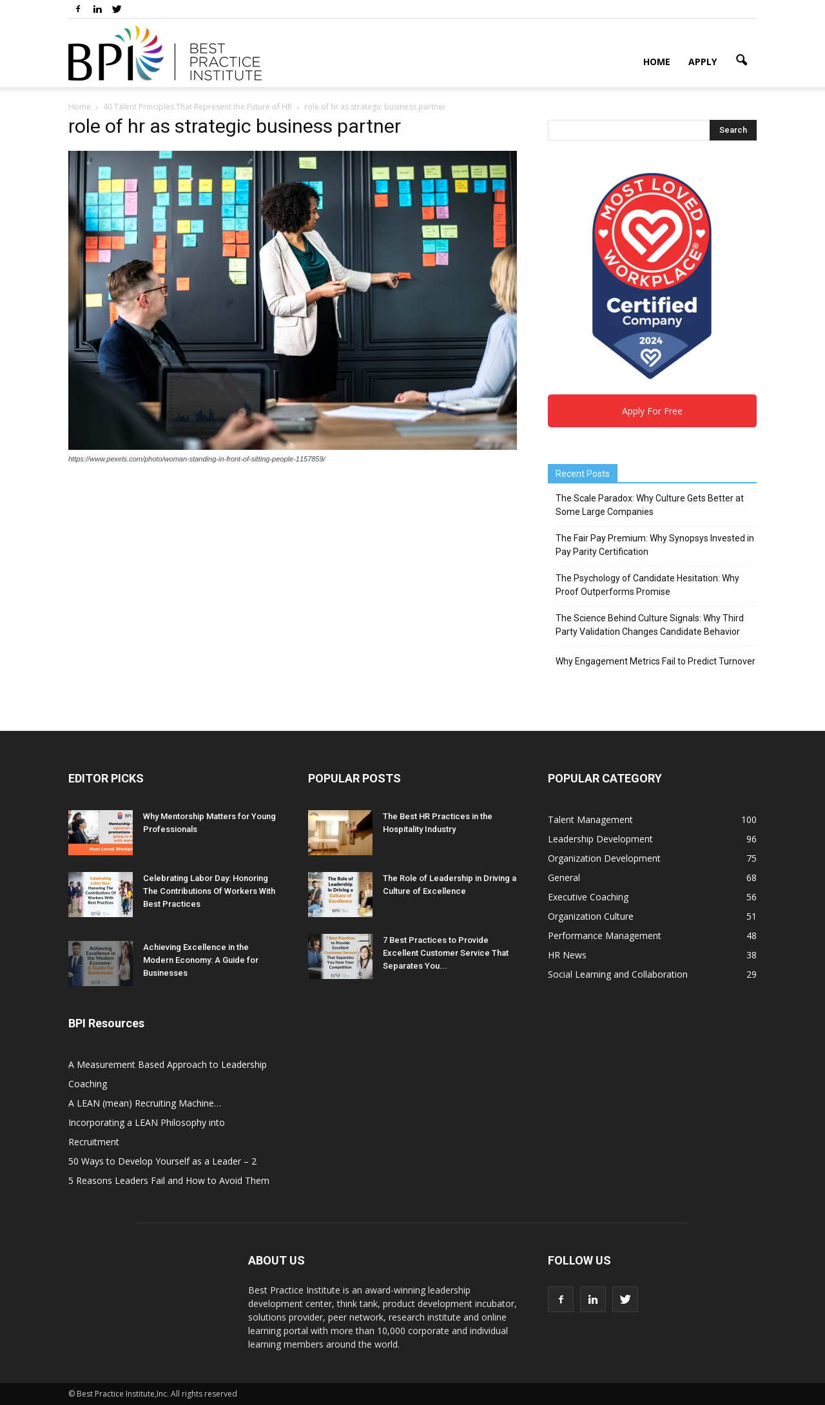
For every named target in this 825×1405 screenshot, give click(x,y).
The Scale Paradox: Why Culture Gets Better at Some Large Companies (650, 505)
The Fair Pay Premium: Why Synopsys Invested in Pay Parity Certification (655, 545)
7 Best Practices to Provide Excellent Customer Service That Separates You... (446, 953)
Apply (702, 61)
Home (656, 61)
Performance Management (604, 935)
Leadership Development (600, 839)
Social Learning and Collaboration (618, 974)
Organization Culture (591, 916)
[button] (741, 60)
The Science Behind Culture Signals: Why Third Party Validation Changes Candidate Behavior (650, 625)
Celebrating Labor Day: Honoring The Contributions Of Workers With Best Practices (209, 891)
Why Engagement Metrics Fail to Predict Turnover (655, 661)
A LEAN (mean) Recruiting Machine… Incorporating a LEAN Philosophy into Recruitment (146, 1122)
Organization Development (604, 858)
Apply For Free (652, 411)
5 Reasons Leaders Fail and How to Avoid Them (168, 1180)
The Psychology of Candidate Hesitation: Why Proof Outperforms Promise (647, 585)
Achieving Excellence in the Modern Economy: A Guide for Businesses (200, 960)
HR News (567, 955)
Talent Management (590, 819)
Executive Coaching (588, 897)
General (564, 877)
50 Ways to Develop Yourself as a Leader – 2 (162, 1161)
